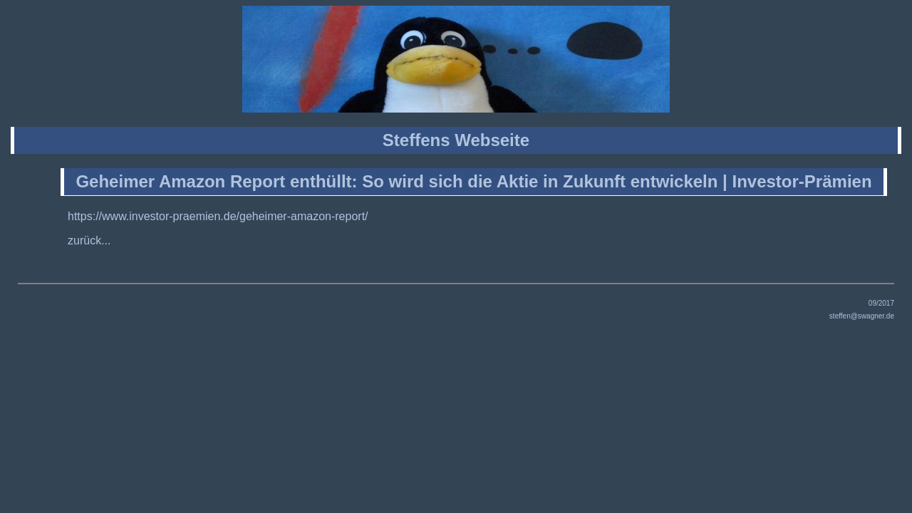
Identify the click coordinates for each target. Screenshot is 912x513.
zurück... (89, 240)
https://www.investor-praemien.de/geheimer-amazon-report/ (218, 216)
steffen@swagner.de (861, 316)
